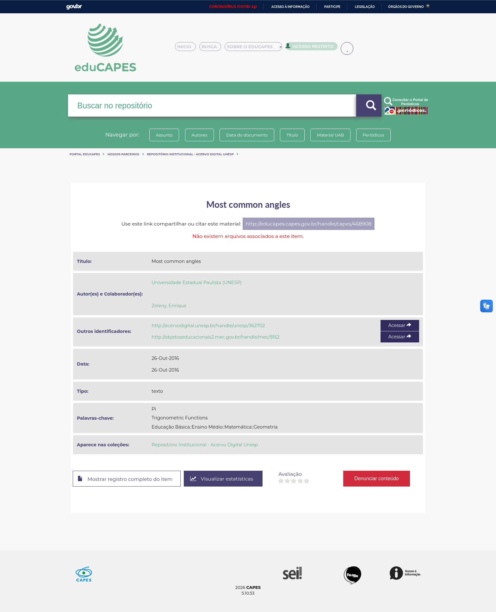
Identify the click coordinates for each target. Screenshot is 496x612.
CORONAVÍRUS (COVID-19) (233, 6)
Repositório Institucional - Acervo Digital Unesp (190, 154)
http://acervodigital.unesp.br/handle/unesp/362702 (208, 325)
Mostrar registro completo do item (125, 479)
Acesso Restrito (311, 47)
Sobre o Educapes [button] (256, 48)
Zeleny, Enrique (169, 306)
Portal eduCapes (85, 154)
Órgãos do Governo (406, 7)
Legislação (365, 7)
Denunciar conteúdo (377, 478)
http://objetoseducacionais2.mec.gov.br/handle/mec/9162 (216, 337)
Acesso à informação (290, 7)
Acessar (399, 325)
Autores (199, 134)
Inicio (187, 48)
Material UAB (330, 134)
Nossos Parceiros (124, 154)
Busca (212, 48)
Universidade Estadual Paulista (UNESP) (197, 282)
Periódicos (374, 134)
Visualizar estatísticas (222, 479)
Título (292, 134)
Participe (332, 7)
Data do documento (247, 134)
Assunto (163, 134)
